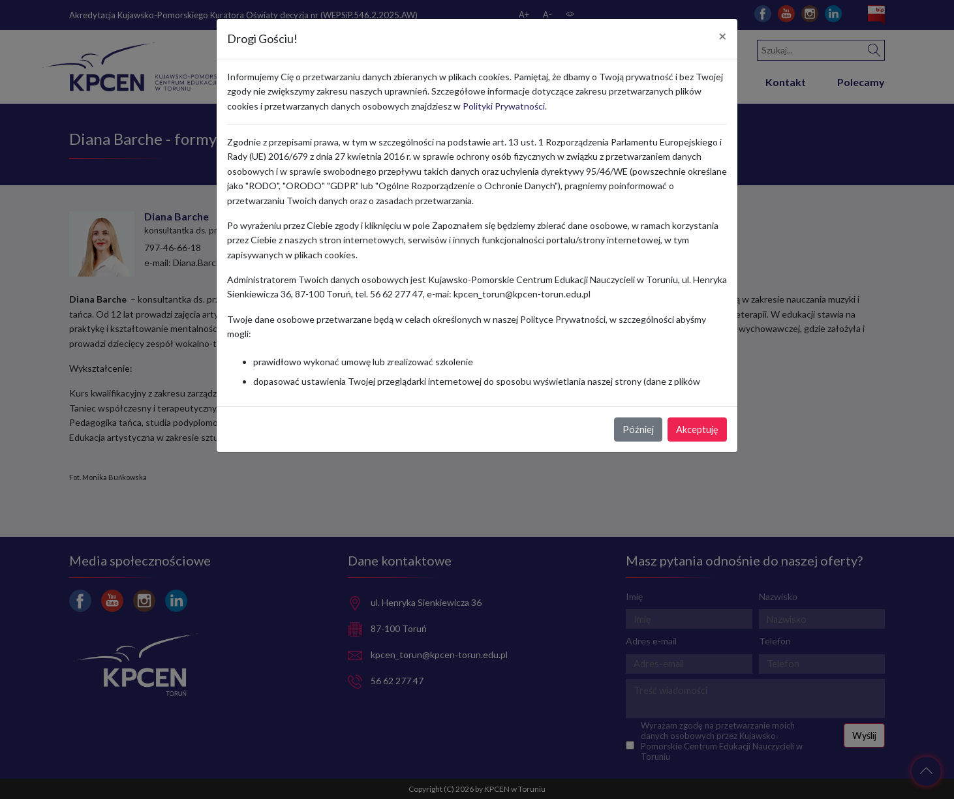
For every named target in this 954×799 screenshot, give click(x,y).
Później (638, 429)
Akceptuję (697, 429)
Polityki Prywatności (504, 106)
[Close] (722, 36)
